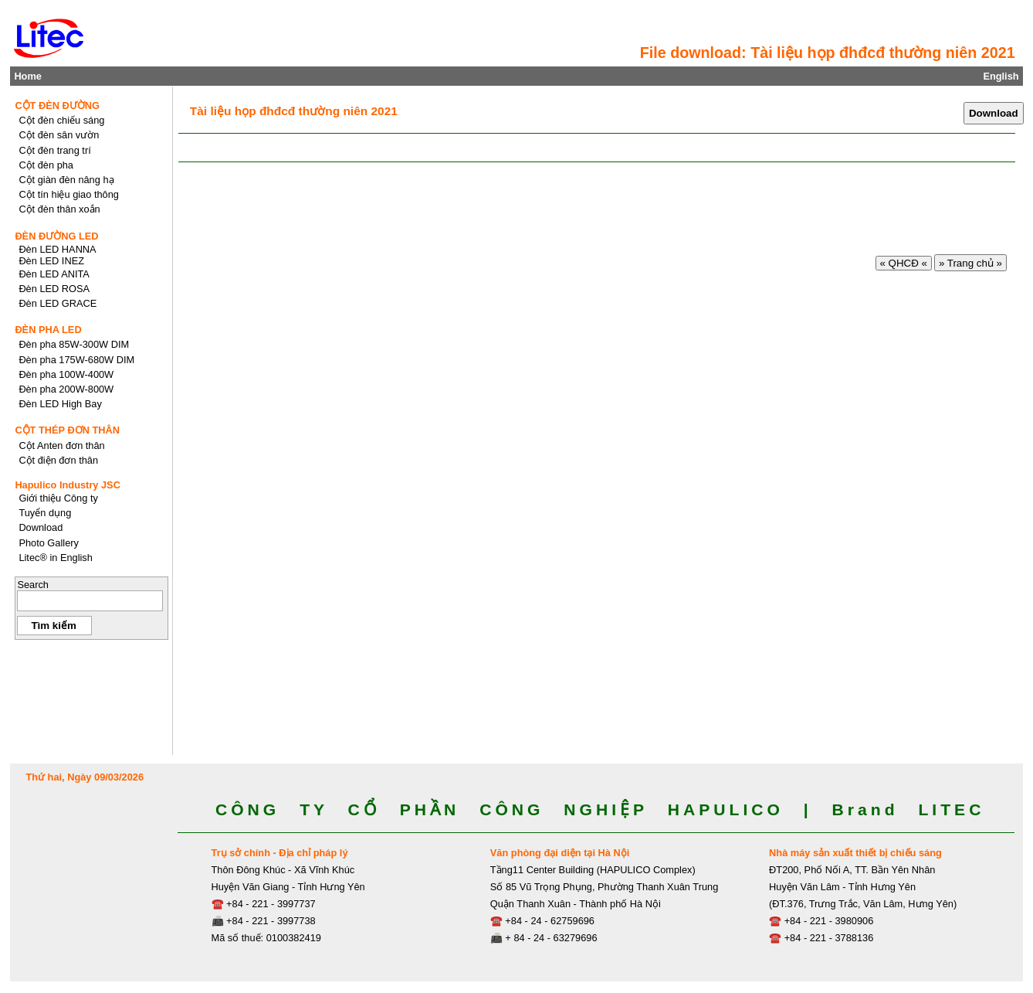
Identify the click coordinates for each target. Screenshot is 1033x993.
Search (33, 584)
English (1000, 76)
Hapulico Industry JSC (67, 485)
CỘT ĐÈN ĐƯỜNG (57, 105)
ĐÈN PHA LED (48, 329)
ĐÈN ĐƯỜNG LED (56, 236)
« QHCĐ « (903, 263)
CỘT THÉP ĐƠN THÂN (67, 430)
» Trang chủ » (970, 263)
